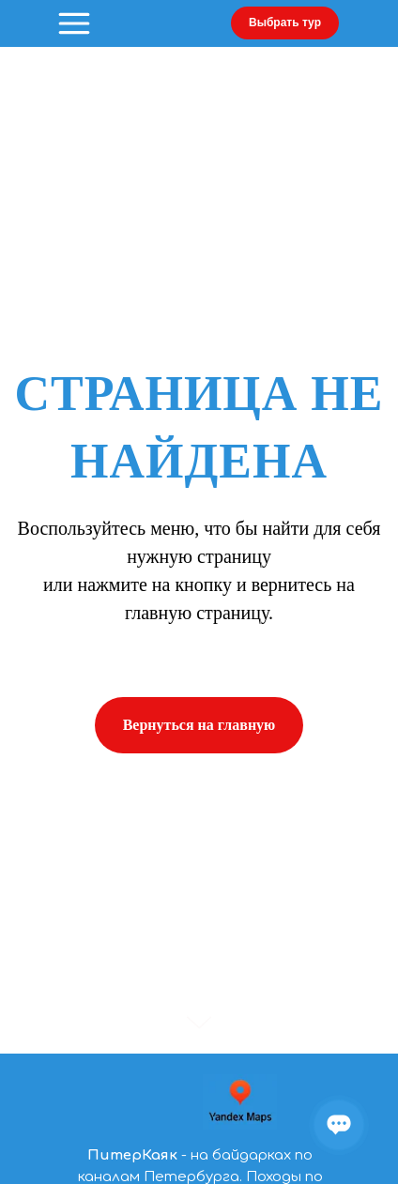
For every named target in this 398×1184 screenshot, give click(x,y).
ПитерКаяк (132, 1155)
